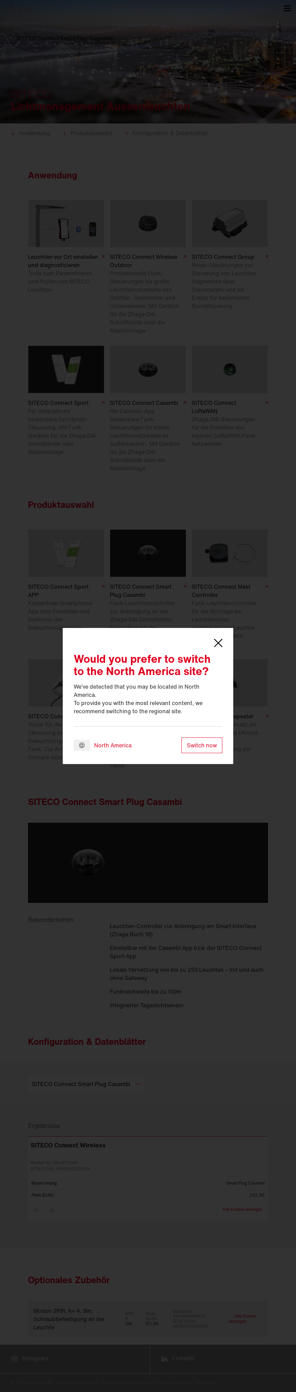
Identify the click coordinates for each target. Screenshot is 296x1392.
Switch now (202, 745)
